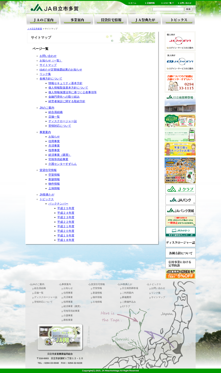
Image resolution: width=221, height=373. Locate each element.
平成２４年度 (65, 212)
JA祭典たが (144, 19)
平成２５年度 (65, 208)
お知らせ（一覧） (51, 60)
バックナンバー (58, 203)
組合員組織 (55, 112)
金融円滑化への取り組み (64, 96)
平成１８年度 (65, 239)
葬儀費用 (126, 297)
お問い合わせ (185, 3)
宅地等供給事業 (58, 159)
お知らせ (54, 136)
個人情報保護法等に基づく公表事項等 (72, 92)
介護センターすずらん (62, 163)
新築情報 (54, 179)
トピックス (178, 19)
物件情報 (54, 183)
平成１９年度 (65, 235)
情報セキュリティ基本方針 (65, 83)
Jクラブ (126, 306)
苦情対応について (59, 125)
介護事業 (68, 315)
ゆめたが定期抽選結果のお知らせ (61, 69)
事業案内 (76, 19)
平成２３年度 (65, 217)
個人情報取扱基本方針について (68, 87)
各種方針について (51, 78)
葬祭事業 (68, 320)
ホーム (133, 3)
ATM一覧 (167, 3)
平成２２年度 (65, 221)
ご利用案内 (128, 292)
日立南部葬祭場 (130, 288)
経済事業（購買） (59, 154)
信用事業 (54, 141)
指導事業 (54, 150)
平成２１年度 (65, 226)
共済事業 (54, 145)
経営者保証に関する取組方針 (66, 101)
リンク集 (45, 74)
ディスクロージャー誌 (62, 121)
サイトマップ (48, 64)
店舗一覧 (54, 116)
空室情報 (54, 174)
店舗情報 (151, 3)
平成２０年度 (65, 230)
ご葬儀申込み (129, 301)
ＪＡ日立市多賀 (34, 28)
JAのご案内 (42, 19)
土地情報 (54, 188)
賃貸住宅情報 (110, 19)
